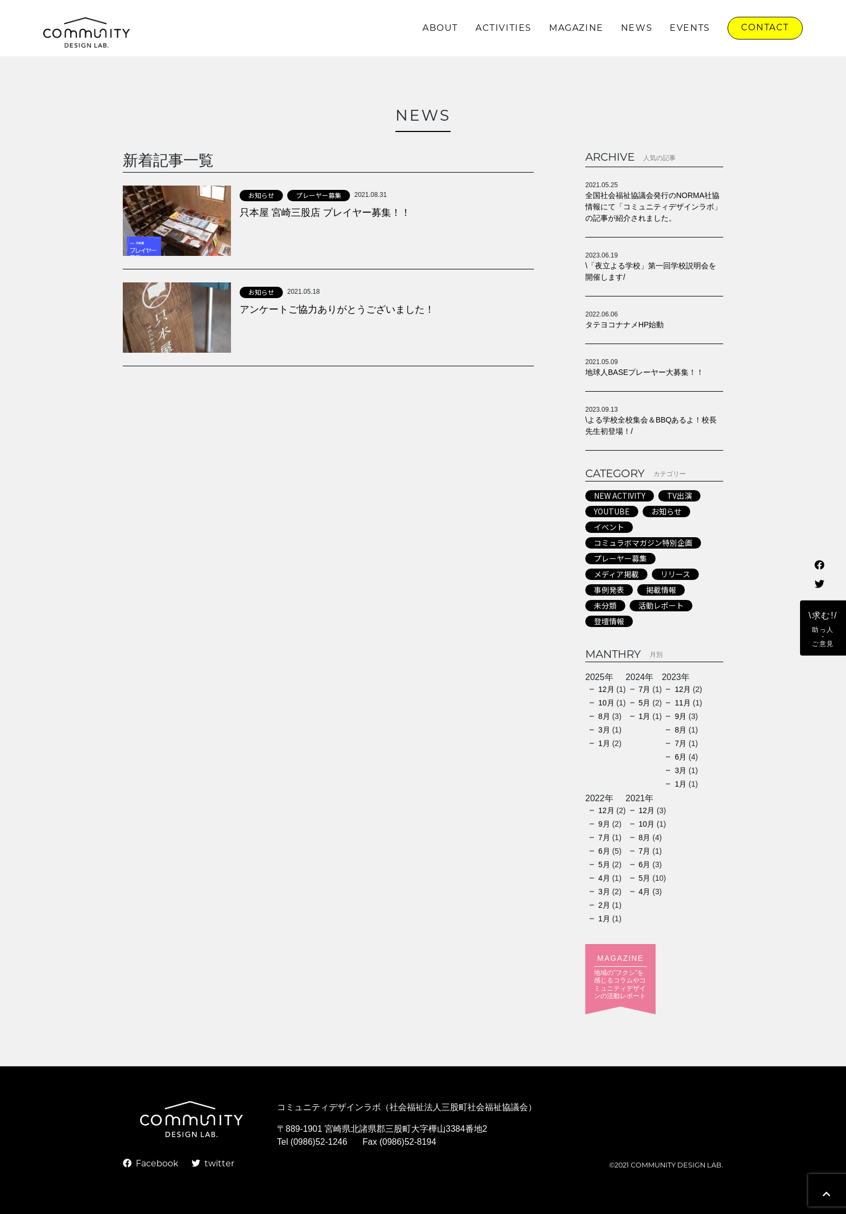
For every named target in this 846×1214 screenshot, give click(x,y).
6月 (680, 757)
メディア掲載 (616, 574)
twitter (212, 1164)
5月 (645, 702)
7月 (645, 689)
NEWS (636, 28)
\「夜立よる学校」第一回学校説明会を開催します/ (650, 271)
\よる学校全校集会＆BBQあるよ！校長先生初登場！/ (651, 425)
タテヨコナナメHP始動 (624, 324)
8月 (604, 716)
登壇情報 (609, 621)
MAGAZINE (576, 28)
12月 (606, 689)
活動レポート (661, 605)
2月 (604, 905)
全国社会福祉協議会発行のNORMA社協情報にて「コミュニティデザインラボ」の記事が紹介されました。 (653, 206)
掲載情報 (661, 589)
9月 (680, 716)
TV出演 (679, 495)
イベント (609, 527)
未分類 (605, 605)
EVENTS (690, 28)
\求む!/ (823, 629)
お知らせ (261, 195)
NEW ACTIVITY (619, 495)
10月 (606, 702)
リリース (675, 574)
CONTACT (765, 28)
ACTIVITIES (503, 28)
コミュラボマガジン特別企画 (643, 542)
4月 (604, 878)
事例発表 (609, 589)
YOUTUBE (612, 511)
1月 (604, 743)
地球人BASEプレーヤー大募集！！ (644, 372)
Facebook (151, 1164)
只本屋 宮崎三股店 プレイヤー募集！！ (325, 212)
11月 (683, 702)
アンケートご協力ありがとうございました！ (337, 309)
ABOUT (440, 28)
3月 (604, 729)
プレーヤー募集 (318, 195)
